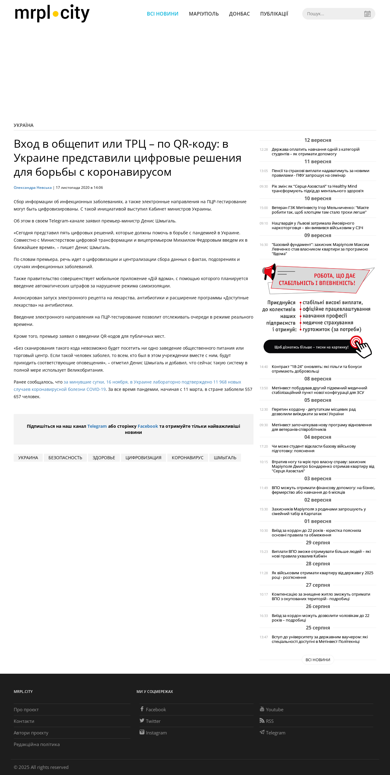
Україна (24, 125)
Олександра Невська (33, 187)
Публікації (274, 13)
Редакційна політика (37, 744)
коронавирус (188, 457)
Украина (28, 457)
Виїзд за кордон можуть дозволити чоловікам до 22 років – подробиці (320, 617)
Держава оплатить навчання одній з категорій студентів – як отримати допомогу (316, 151)
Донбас (239, 13)
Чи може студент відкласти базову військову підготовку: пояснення (314, 448)
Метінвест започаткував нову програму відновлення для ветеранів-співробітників (322, 427)
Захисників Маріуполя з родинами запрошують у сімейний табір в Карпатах (319, 511)
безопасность (65, 457)
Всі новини (163, 13)
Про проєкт (26, 709)
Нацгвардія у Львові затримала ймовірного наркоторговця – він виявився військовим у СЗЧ (317, 225)
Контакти (24, 721)
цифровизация (143, 457)
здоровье (104, 457)
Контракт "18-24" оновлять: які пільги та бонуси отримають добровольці (317, 368)
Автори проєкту (31, 733)
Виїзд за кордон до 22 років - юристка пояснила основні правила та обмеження (316, 532)
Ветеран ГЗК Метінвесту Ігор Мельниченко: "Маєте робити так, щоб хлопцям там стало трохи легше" (320, 209)
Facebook (148, 426)
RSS (267, 721)
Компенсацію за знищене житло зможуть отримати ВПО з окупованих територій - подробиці (321, 596)
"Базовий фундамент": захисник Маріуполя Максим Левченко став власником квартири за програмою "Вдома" (320, 249)
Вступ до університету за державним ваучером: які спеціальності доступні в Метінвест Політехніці (320, 639)
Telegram (97, 426)
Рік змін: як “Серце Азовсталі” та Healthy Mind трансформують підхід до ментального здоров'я (317, 188)
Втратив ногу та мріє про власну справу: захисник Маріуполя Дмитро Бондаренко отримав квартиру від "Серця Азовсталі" (323, 466)
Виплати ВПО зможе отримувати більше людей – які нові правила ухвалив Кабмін (321, 553)
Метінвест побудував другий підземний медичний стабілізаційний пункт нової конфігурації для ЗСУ (319, 390)
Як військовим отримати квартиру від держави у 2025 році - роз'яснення (322, 575)
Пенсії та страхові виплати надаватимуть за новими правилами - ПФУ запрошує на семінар (320, 173)
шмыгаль (225, 457)
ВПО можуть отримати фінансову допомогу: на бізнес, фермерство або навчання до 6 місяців (323, 490)
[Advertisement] (195, 73)
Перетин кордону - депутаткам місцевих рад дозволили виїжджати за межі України (314, 411)
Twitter (150, 721)
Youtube (271, 709)
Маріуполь (204, 13)
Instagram (153, 733)
